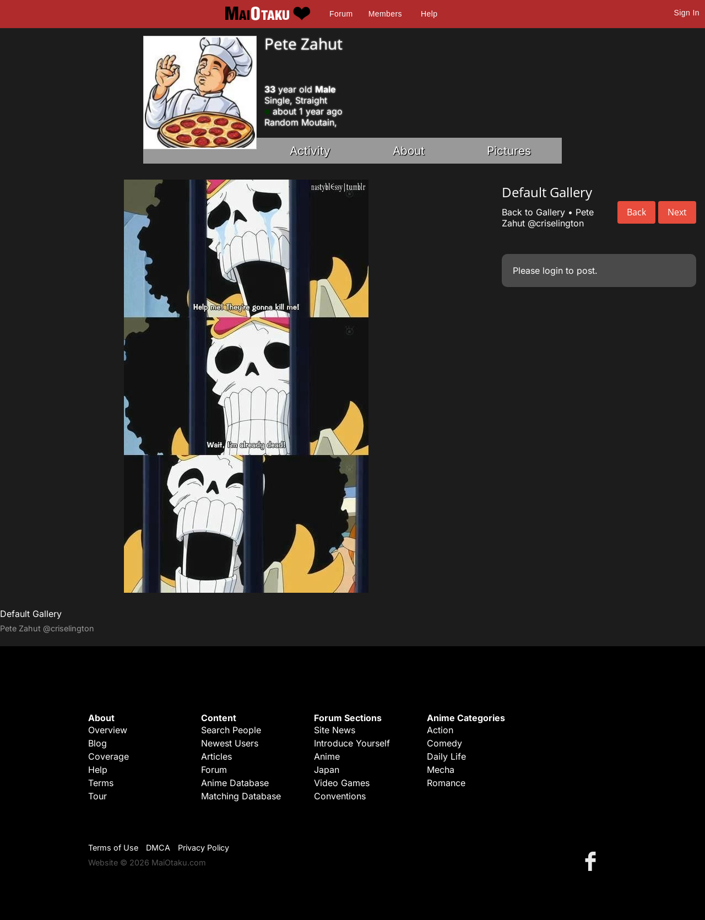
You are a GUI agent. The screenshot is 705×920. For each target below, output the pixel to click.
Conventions (340, 796)
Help (429, 13)
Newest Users (229, 743)
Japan (326, 769)
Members (385, 13)
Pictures (509, 151)
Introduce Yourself (352, 743)
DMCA (158, 847)
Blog (97, 743)
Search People (231, 729)
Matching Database (241, 796)
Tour (97, 796)
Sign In (686, 12)
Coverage (108, 756)
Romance (446, 782)
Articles (216, 756)
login (553, 270)
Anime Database (235, 782)
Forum (340, 13)
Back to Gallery (533, 212)
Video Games (342, 782)
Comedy (444, 743)
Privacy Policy (203, 847)
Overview (107, 729)
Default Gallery (31, 613)
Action (440, 729)
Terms (100, 782)
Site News (334, 729)
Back (636, 212)
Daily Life (446, 756)
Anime (327, 756)
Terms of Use (113, 847)
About (409, 151)
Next (677, 212)
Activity (310, 151)
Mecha (440, 769)
